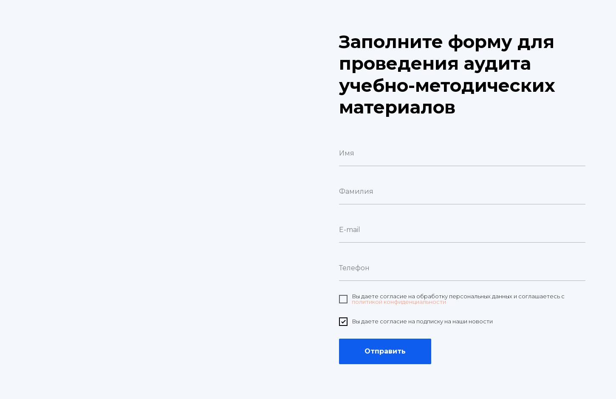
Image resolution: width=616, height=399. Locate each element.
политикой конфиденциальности (399, 301)
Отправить (385, 351)
